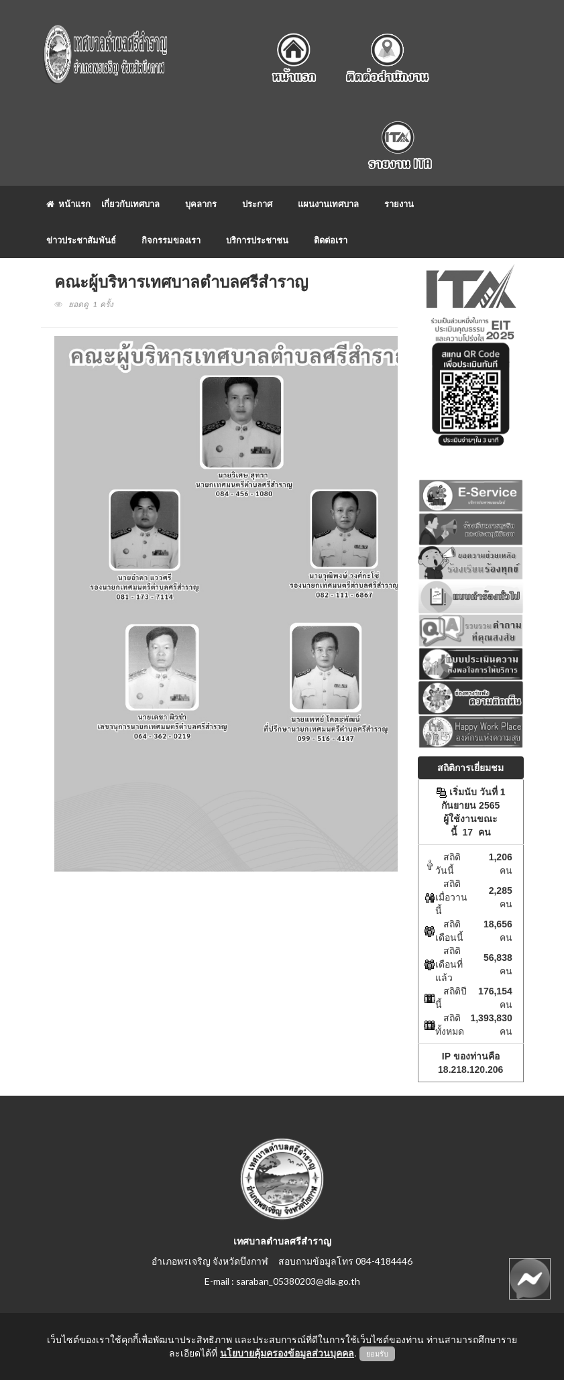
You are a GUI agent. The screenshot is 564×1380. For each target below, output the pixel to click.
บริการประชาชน (257, 240)
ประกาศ (257, 203)
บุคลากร (201, 203)
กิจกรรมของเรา (171, 240)
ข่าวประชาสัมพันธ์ (81, 240)
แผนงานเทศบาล (328, 203)
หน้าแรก (68, 203)
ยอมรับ (377, 1354)
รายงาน (399, 203)
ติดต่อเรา (330, 240)
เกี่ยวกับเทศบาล (130, 203)
